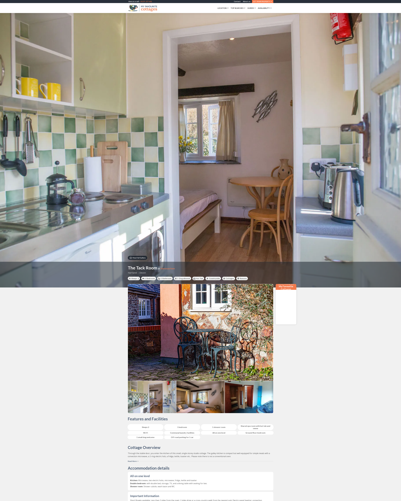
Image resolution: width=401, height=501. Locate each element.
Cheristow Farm (167, 268)
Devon (142, 272)
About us (244, 2)
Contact (235, 2)
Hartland (132, 272)
